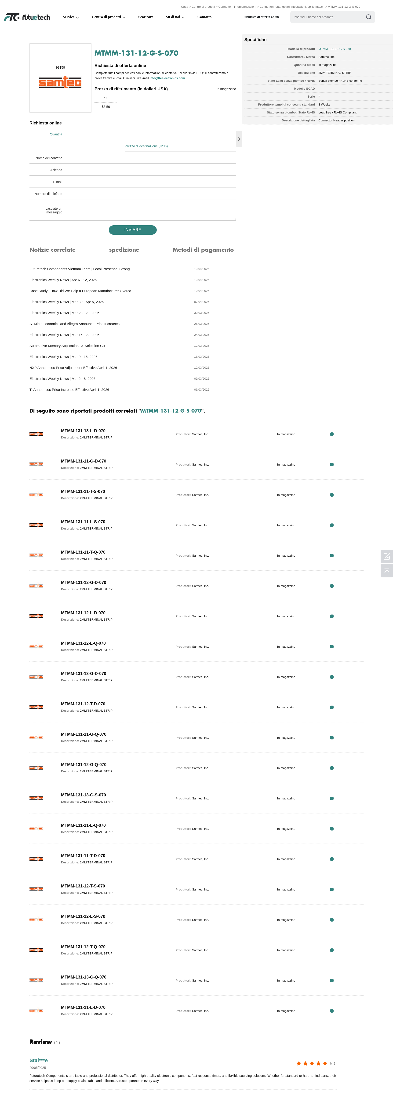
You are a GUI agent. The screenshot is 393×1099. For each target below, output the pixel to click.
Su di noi (174, 16)
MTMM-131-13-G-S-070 (86, 717)
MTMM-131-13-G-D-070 (86, 596)
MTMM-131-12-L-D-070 (86, 535)
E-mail (61, 169)
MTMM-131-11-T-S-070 (86, 414)
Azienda (60, 157)
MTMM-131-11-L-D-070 (86, 930)
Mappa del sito (272, 1085)
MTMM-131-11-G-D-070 (86, 383)
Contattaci (196, 1085)
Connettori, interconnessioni (237, 5)
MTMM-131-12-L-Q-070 (86, 565)
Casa (184, 5)
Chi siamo (170, 1085)
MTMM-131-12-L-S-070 (86, 839)
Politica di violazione (91, 1085)
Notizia (220, 1085)
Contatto (206, 16)
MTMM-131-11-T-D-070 (86, 778)
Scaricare (146, 16)
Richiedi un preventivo (136, 1085)
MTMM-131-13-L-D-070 (86, 353)
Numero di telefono (52, 181)
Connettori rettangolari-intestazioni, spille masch (292, 5)
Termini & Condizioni (48, 1085)
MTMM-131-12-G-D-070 (86, 505)
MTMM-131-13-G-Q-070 (87, 899)
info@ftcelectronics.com (192, 76)
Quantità (59, 133)
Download (243, 1085)
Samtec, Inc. (299, 55)
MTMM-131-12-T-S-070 (86, 808)
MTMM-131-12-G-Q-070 (87, 687)
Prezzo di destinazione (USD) (151, 133)
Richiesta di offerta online (263, 15)
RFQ (345, 356)
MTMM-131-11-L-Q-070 (86, 748)
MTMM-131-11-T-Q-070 (86, 474)
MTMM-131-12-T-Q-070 (86, 869)
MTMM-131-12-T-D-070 (86, 626)
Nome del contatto (52, 145)
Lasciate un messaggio (57, 197)
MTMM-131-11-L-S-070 (86, 444)
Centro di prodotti (203, 5)
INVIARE (126, 216)
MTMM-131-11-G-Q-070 (87, 656)
